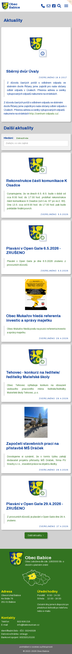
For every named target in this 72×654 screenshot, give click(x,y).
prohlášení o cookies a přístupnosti (36, 647)
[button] (66, 6)
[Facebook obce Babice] (53, 6)
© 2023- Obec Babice (36, 651)
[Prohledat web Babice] (59, 6)
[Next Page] (36, 535)
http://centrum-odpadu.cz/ (44, 113)
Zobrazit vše (22, 138)
